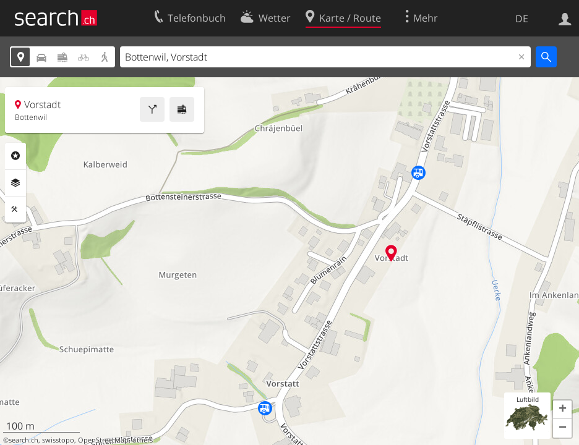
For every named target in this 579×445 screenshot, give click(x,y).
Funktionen (15, 209)
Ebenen (15, 183)
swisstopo (58, 440)
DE (521, 18)
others (142, 440)
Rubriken (15, 156)
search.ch (23, 440)
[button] (562, 409)
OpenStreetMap (103, 440)
